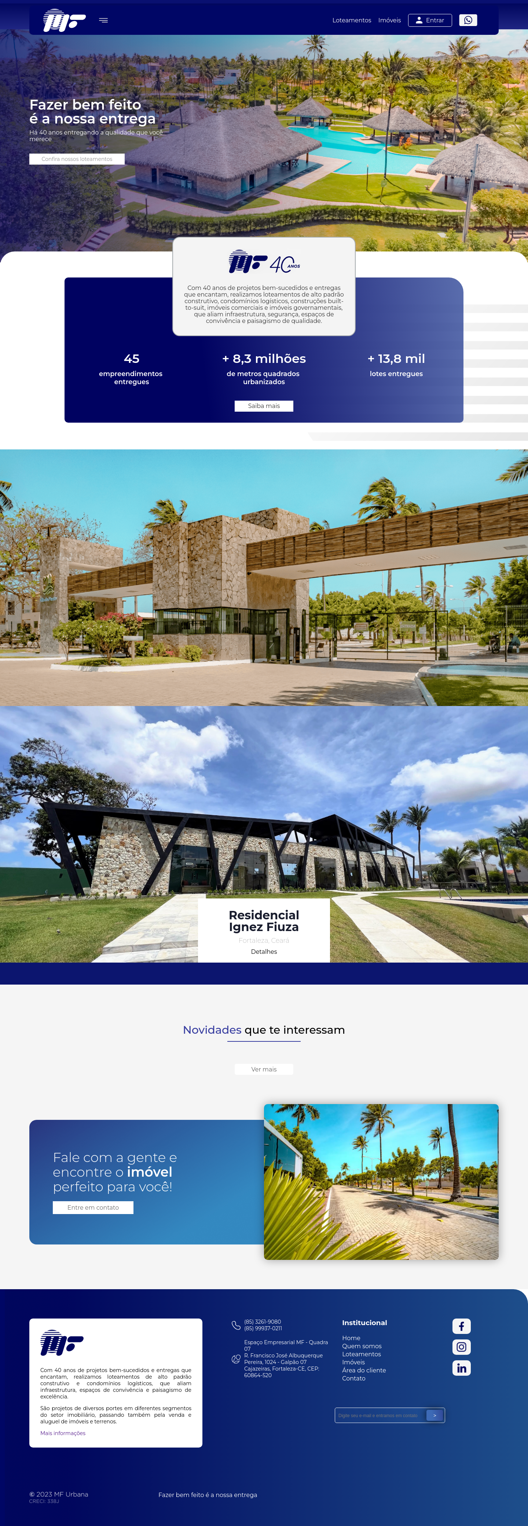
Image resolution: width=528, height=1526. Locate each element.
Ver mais (263, 1069)
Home (351, 1338)
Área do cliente (364, 1370)
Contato (354, 1378)
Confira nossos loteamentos (77, 159)
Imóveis (389, 20)
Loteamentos (352, 20)
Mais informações (62, 1433)
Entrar (430, 20)
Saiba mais (264, 405)
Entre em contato (93, 1207)
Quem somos (362, 1346)
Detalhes (264, 951)
